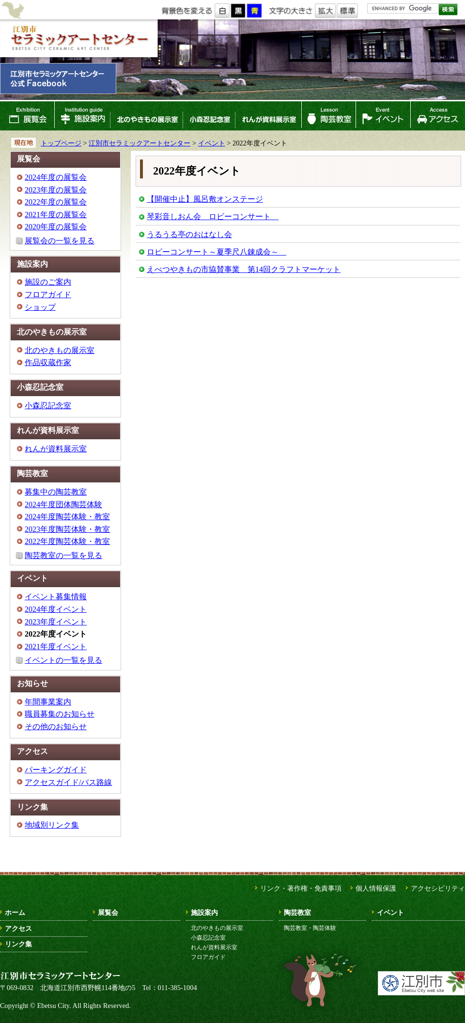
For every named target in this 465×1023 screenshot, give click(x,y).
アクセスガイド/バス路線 (68, 782)
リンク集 (18, 944)
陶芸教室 (329, 115)
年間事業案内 (48, 702)
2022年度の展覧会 (56, 202)
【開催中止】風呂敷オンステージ (205, 199)
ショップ (40, 307)
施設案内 (82, 115)
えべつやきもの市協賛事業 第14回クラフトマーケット (244, 269)
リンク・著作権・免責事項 (300, 888)
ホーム (15, 912)
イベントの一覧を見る (63, 660)
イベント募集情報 (56, 596)
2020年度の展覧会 (56, 227)
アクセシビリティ (438, 888)
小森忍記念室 (209, 115)
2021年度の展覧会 (56, 214)
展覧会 (27, 115)
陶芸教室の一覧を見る (63, 555)
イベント (383, 115)
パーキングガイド (56, 770)
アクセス (437, 115)
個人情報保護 (376, 888)
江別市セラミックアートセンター (78, 38)
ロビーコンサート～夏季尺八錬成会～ (216, 252)
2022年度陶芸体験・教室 (67, 541)
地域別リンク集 (52, 825)
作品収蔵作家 (48, 362)
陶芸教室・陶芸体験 (310, 928)
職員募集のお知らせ (59, 714)
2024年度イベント (56, 609)
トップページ (61, 143)
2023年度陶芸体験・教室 (67, 529)
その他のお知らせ (56, 726)
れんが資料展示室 (268, 115)
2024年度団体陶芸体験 (63, 504)
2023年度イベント (56, 622)
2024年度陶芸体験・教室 (67, 516)
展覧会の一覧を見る (59, 241)
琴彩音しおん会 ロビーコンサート (213, 216)
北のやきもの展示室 (146, 115)
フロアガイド (48, 294)
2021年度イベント (56, 646)
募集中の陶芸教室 (56, 492)
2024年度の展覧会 (56, 177)
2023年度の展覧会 (56, 190)
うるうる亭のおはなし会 (189, 234)
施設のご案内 (48, 282)
